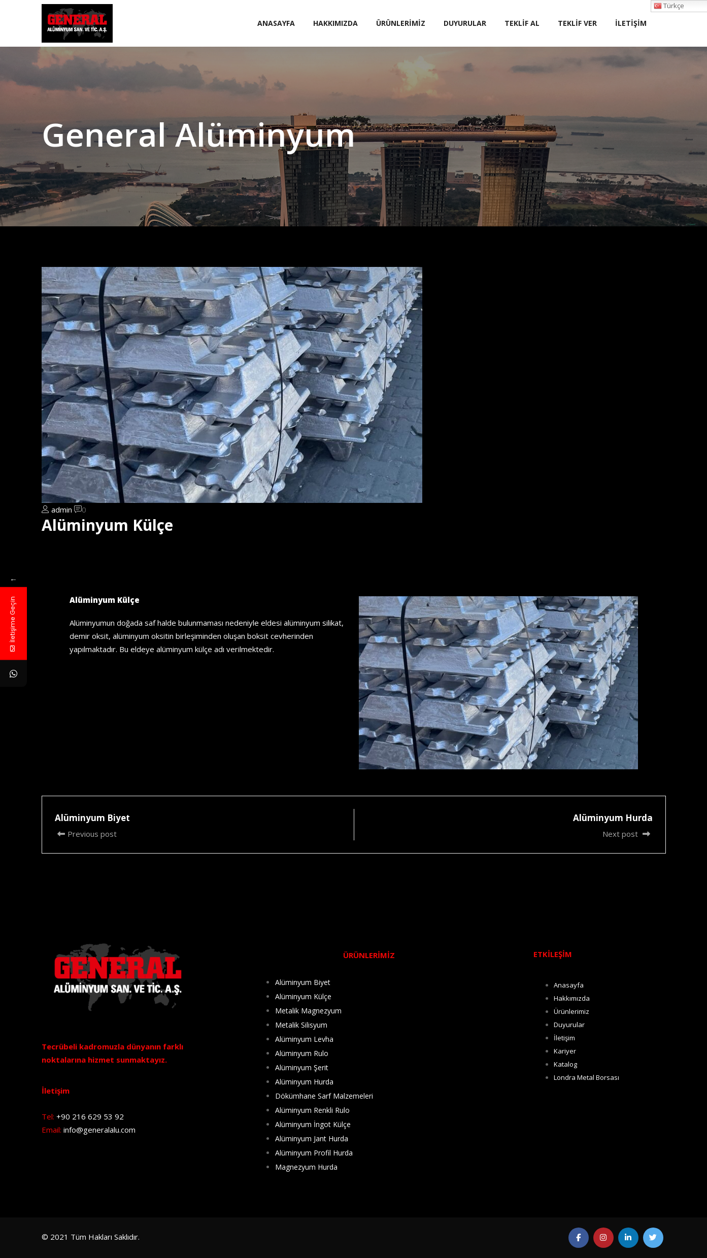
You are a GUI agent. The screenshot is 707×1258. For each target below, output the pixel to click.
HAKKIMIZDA (335, 23)
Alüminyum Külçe (303, 996)
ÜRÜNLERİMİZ (400, 23)
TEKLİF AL (522, 23)
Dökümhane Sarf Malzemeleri (324, 1096)
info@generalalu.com (99, 1130)
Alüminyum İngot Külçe (313, 1124)
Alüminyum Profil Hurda (314, 1153)
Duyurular (569, 1024)
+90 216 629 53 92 (90, 1116)
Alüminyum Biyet (302, 982)
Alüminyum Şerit (301, 1067)
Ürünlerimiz (571, 1011)
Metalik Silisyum (301, 1025)
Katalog (565, 1064)
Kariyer (565, 1051)
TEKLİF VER (577, 23)
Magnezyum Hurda (306, 1167)
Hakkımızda (572, 998)
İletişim (564, 1037)
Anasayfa (569, 985)
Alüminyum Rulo (301, 1053)
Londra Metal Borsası (586, 1077)
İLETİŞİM (631, 23)
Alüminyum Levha (304, 1039)
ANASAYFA (276, 23)
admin (61, 509)
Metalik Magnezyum (308, 1010)
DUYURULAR (465, 23)
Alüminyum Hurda (304, 1081)
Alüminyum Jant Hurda (311, 1138)
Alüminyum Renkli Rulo (312, 1110)
